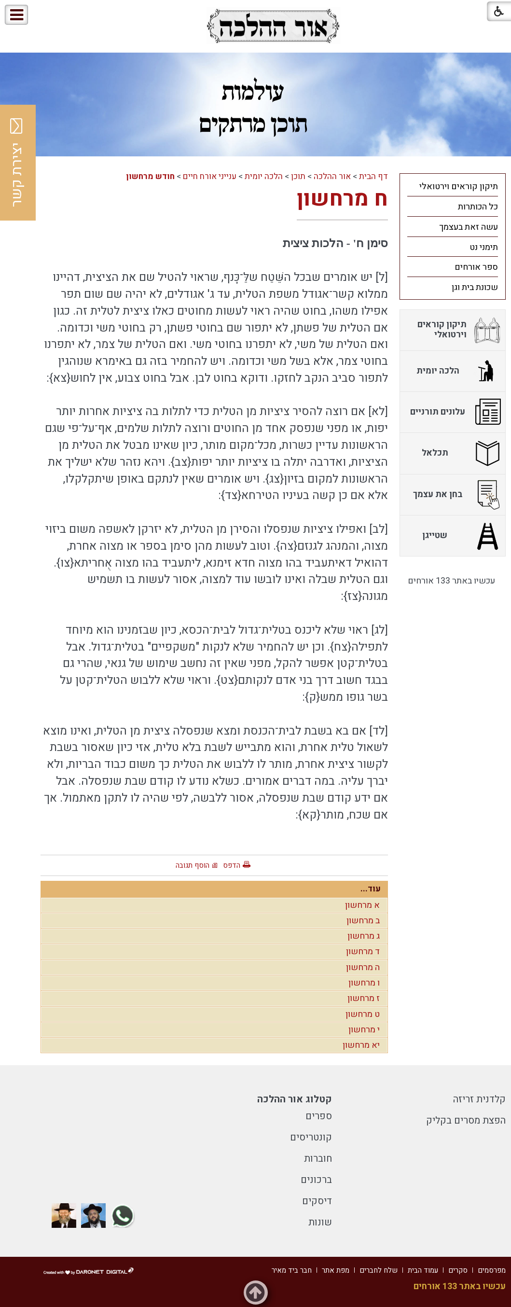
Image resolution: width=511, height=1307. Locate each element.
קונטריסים (311, 1137)
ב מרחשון (363, 920)
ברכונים (316, 1180)
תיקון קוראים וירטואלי (458, 186)
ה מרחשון (363, 967)
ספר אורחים (476, 267)
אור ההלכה (332, 176)
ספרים (318, 1116)
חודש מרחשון (150, 176)
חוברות (318, 1159)
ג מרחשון (363, 936)
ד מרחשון (363, 951)
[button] (47, 15)
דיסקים (317, 1201)
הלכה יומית (264, 176)
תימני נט (484, 247)
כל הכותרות (478, 206)
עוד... (370, 889)
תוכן (298, 176)
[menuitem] (452, 186)
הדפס (231, 865)
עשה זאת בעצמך (468, 227)
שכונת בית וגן (475, 287)
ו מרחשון (364, 982)
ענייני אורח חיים (209, 176)
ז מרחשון (363, 998)
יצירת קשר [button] (17, 162)
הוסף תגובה (192, 865)
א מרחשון (362, 905)
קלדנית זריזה (479, 1099)
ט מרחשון (362, 1014)
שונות (320, 1222)
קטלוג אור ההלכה (294, 1099)
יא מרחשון (361, 1045)
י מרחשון (364, 1029)
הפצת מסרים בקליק (466, 1120)
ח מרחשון (342, 199)
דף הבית (373, 176)
